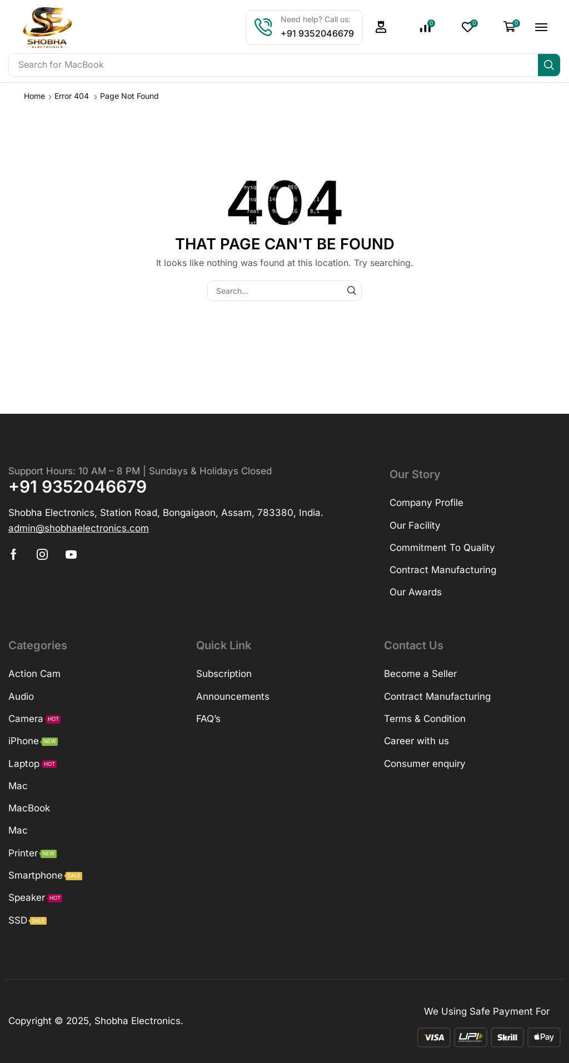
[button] (381, 27)
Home (34, 96)
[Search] (549, 65)
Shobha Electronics (137, 1020)
